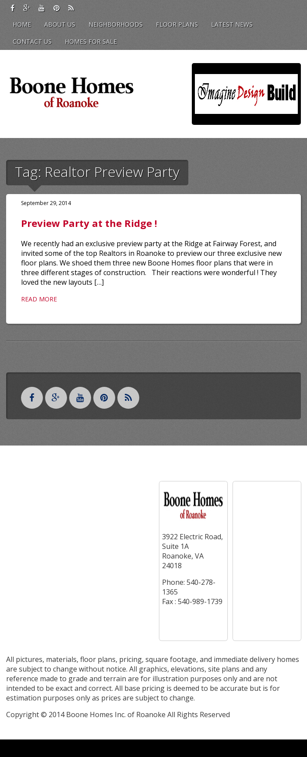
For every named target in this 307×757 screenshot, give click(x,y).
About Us (59, 24)
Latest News (232, 24)
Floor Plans (177, 24)
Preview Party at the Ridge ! (89, 223)
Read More (39, 299)
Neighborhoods (115, 24)
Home (22, 24)
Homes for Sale (91, 41)
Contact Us (32, 41)
